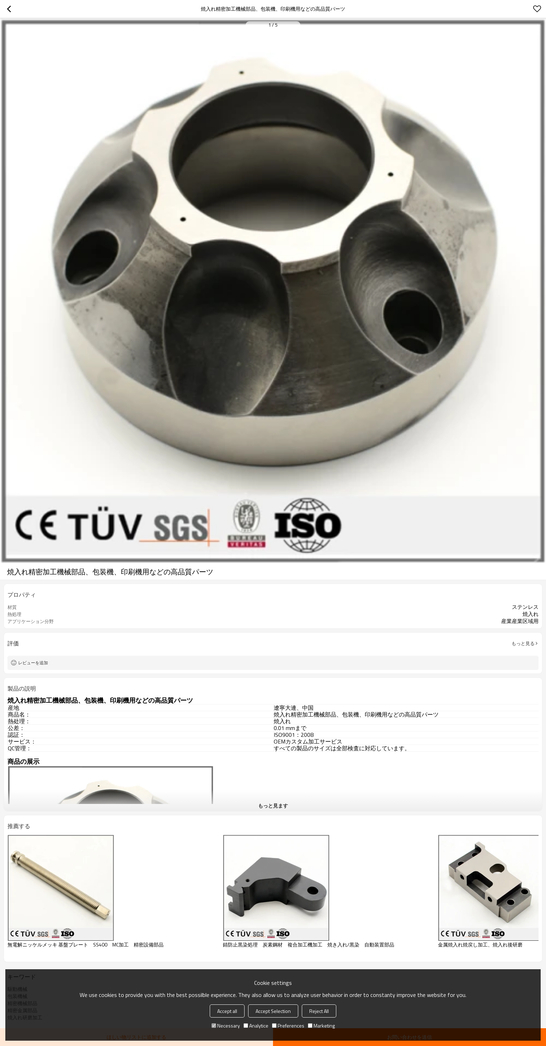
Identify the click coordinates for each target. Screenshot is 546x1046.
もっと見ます (273, 805)
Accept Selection (273, 1011)
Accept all (227, 1011)
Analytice (255, 1025)
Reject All (319, 1011)
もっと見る (523, 643)
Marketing (321, 1025)
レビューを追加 (33, 662)
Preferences (288, 1025)
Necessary (226, 1025)
